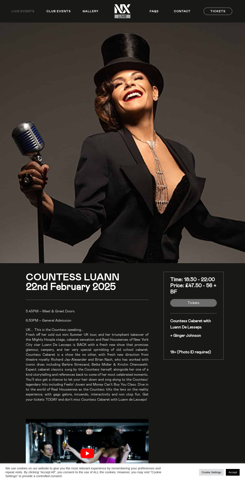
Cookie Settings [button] (211, 472)
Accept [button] (232, 472)
